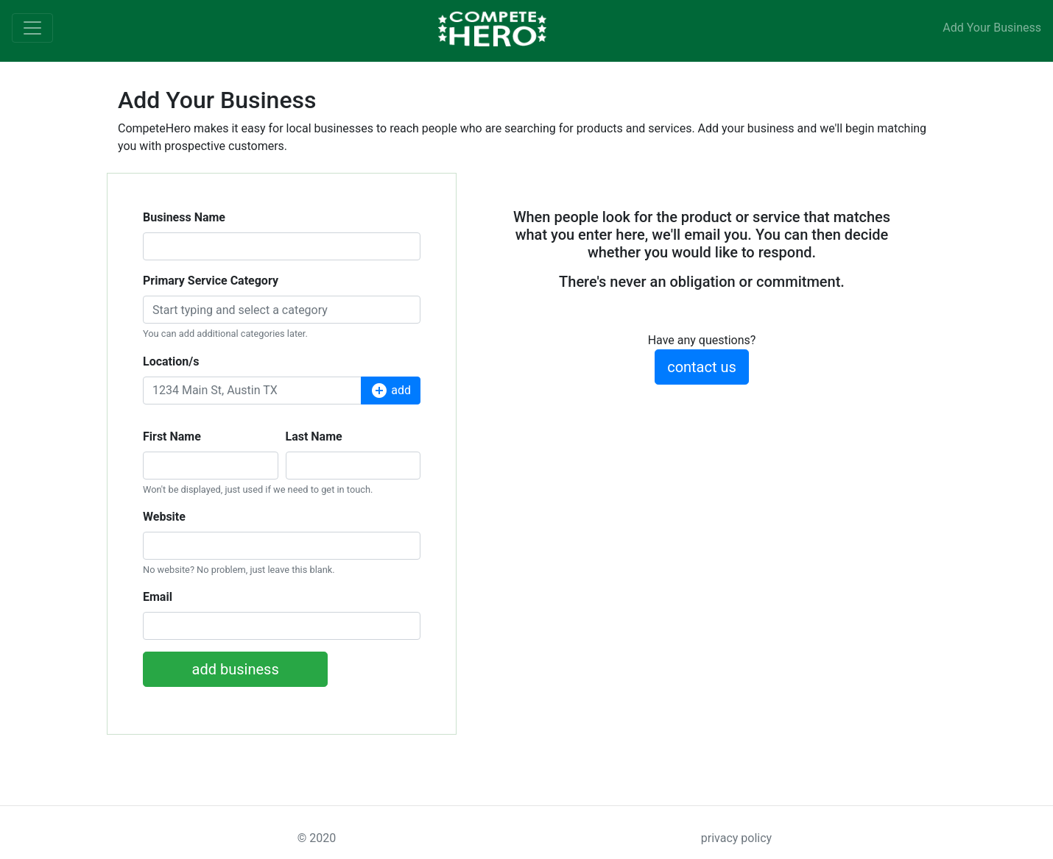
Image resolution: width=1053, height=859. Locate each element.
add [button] (390, 390)
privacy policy (736, 838)
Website (164, 517)
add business (235, 669)
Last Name (314, 436)
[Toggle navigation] (32, 28)
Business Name (184, 217)
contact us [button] (701, 367)
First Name (172, 436)
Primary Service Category (210, 281)
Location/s (171, 361)
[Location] (252, 390)
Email (157, 597)
